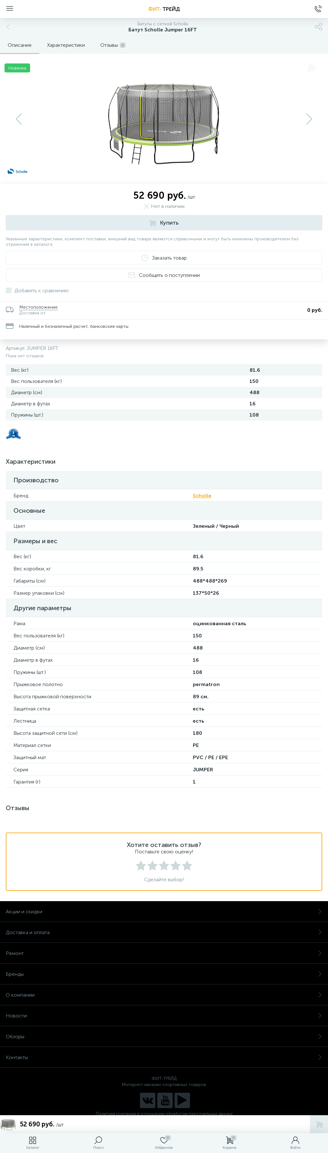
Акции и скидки (164, 911)
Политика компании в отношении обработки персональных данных (164, 1113)
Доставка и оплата (164, 932)
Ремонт (164, 953)
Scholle (202, 496)
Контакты (164, 1057)
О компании (164, 995)
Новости (164, 1016)
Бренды (164, 974)
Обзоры (164, 1036)
